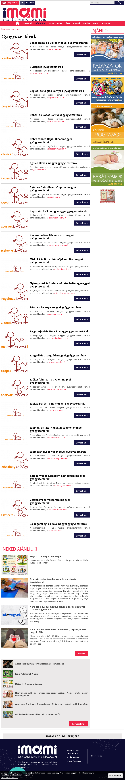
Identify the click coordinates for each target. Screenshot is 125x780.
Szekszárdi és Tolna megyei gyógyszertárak (56, 403)
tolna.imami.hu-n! (55, 410)
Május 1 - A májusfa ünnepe (44, 556)
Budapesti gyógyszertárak (46, 66)
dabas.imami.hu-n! (56, 121)
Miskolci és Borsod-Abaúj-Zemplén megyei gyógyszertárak (55, 260)
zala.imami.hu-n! (55, 530)
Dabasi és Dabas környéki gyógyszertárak (55, 114)
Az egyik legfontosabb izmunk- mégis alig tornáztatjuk (52, 580)
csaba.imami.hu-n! (56, 49)
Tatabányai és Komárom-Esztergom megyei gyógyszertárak (56, 477)
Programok (27, 23)
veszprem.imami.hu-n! (57, 506)
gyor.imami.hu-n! (55, 196)
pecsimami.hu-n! (55, 313)
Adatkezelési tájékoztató (73, 751)
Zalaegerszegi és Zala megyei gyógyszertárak (57, 523)
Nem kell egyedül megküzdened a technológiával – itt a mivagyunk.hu (59, 608)
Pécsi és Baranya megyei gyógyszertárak (54, 307)
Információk (41, 23)
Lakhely (30, 2)
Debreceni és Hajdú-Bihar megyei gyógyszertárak (59, 138)
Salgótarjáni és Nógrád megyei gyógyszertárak (58, 331)
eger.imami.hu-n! (39, 169)
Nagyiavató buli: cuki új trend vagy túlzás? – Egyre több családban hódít (51, 703)
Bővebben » (82, 54)
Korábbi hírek (78, 723)
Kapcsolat (13, 2)
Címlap (17, 23)
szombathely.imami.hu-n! (59, 458)
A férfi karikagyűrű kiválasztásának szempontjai (39, 663)
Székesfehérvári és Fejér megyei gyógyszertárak (59, 379)
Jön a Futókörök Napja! (26, 673)
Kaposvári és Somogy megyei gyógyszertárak (57, 211)
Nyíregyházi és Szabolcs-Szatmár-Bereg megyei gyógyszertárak (58, 284)
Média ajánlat (73, 757)
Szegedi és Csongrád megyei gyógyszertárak (57, 355)
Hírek (51, 23)
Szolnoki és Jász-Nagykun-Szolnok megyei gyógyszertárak (55, 429)
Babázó (86, 23)
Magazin (77, 23)
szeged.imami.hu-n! (56, 362)
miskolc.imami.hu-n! (62, 268)
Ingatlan (106, 23)
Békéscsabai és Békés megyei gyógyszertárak (57, 42)
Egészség (15, 28)
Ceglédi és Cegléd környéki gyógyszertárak (56, 90)
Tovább (81, 653)
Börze (67, 23)
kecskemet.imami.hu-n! (58, 244)
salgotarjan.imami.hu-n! (58, 338)
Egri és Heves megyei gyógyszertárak (52, 162)
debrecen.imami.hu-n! (57, 145)
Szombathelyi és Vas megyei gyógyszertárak (56, 451)
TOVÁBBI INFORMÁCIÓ (9, 778)
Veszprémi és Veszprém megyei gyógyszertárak (58, 499)
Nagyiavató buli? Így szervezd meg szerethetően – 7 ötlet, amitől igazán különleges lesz (51, 693)
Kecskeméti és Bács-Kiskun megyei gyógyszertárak (51, 236)
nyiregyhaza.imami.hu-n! (64, 292)
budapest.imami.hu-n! (39, 73)
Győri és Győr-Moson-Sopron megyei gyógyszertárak (52, 188)
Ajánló (59, 23)
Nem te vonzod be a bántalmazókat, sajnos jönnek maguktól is (57, 630)
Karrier (96, 23)
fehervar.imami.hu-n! (57, 386)
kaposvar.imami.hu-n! (57, 217)
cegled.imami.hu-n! (56, 97)
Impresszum (96, 755)
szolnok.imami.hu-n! (56, 437)
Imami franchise (74, 760)
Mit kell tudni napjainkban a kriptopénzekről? (38, 713)
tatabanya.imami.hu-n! (63, 485)
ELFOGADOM (115, 776)
